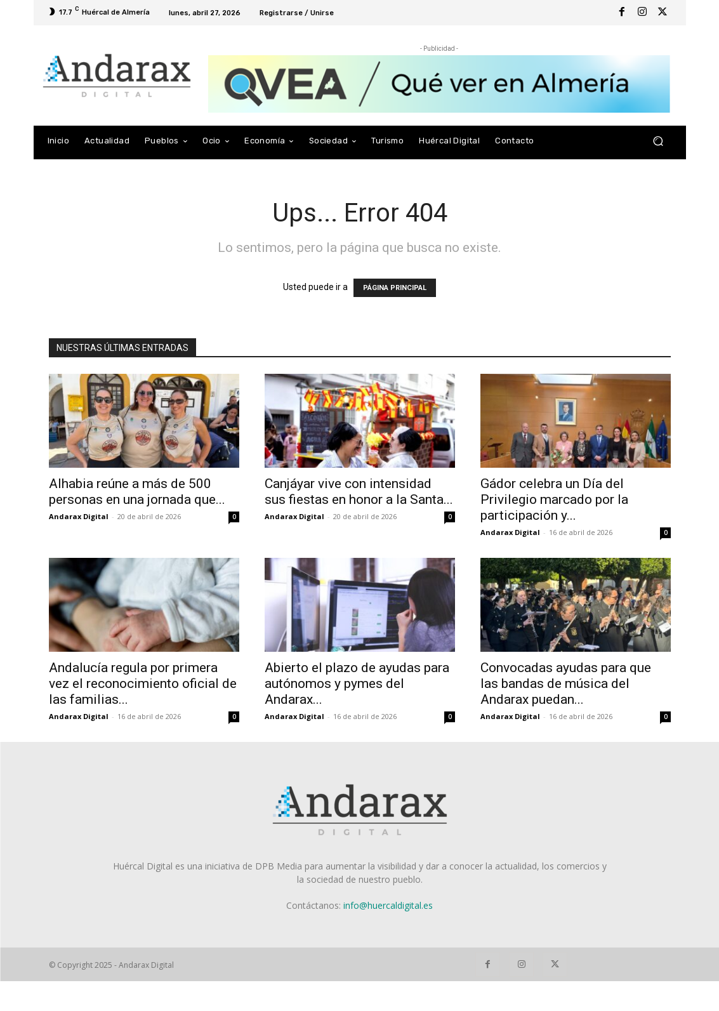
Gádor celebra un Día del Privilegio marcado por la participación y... (554, 499)
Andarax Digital (79, 516)
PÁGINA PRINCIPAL (394, 288)
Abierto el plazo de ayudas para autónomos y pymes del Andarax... (357, 683)
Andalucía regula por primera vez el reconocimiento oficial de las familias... (143, 683)
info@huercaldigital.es (388, 905)
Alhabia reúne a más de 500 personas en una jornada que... (137, 491)
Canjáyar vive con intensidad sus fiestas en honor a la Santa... (359, 491)
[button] (658, 141)
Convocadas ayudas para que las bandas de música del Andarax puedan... (565, 683)
